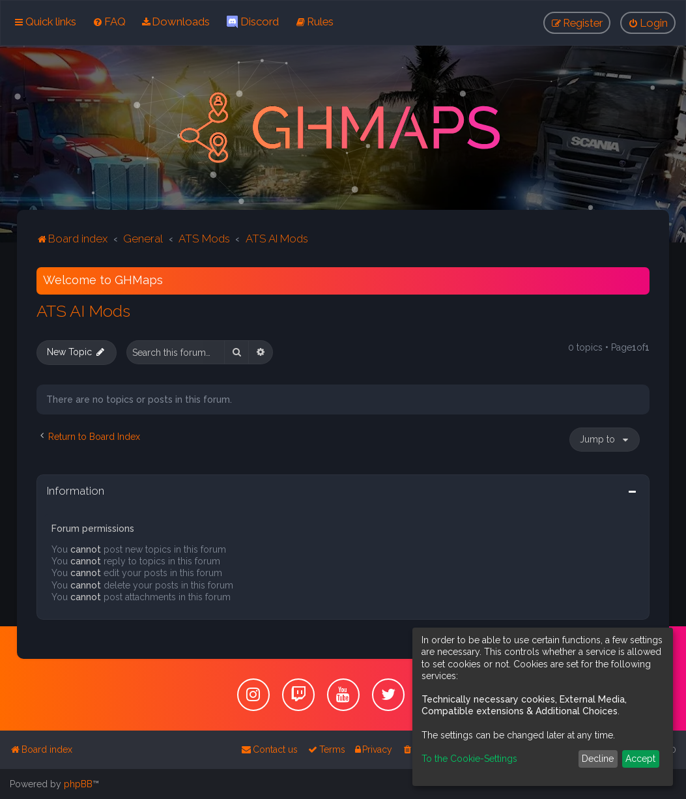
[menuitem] (109, 21)
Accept (640, 758)
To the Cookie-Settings (469, 758)
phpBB (78, 784)
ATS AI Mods (83, 311)
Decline (598, 758)
